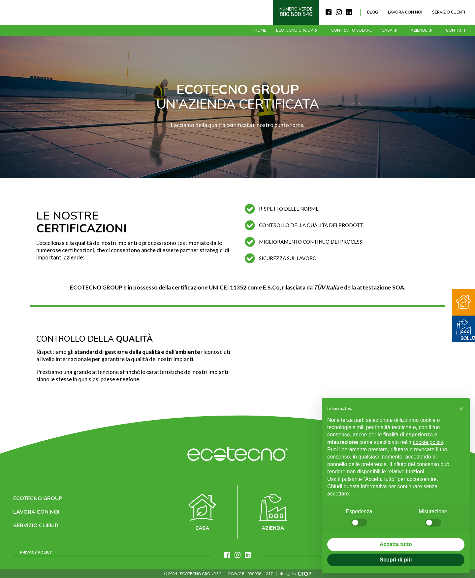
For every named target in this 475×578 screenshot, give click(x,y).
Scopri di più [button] (396, 559)
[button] (461, 408)
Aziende (422, 30)
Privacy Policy (36, 552)
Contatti (455, 30)
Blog (372, 12)
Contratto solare (351, 30)
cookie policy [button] (428, 442)
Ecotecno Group (297, 30)
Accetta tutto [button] (396, 544)
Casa (390, 30)
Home (260, 30)
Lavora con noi (405, 12)
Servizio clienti (448, 12)
